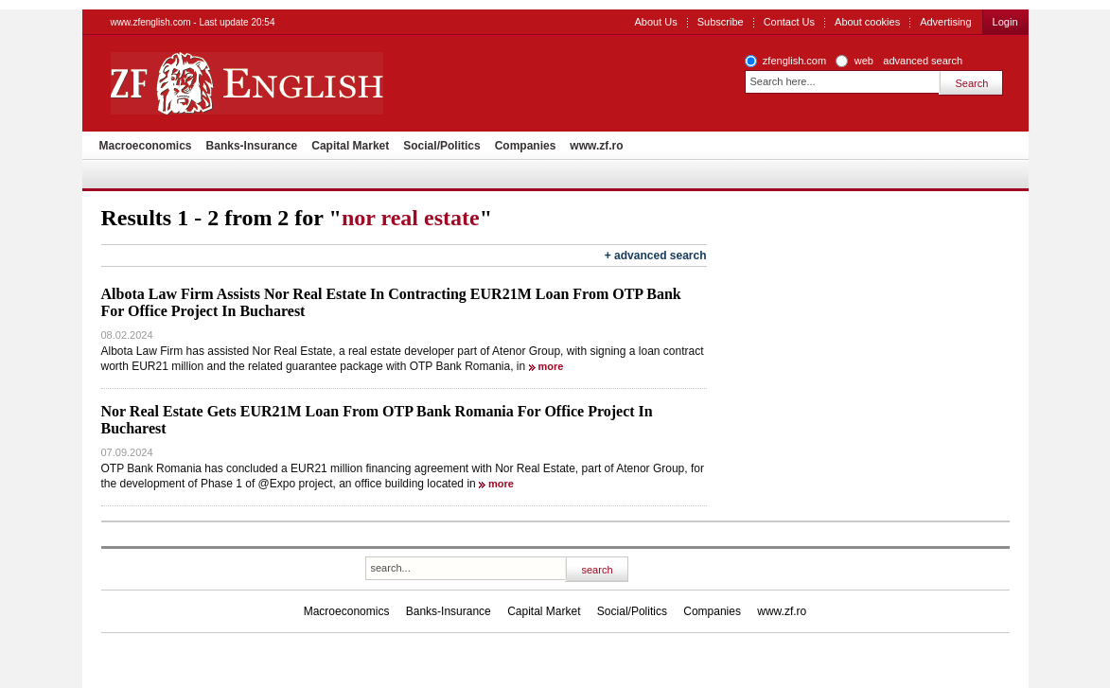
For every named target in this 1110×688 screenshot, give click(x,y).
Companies (525, 145)
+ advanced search (656, 255)
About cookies (867, 21)
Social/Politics (441, 145)
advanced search (922, 60)
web (864, 60)
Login (1005, 21)
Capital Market (350, 145)
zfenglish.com (794, 60)
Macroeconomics (145, 145)
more (551, 366)
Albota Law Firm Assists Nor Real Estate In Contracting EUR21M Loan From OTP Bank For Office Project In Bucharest (391, 302)
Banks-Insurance (252, 145)
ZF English (315, 83)
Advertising (945, 21)
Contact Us (789, 21)
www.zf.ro (596, 145)
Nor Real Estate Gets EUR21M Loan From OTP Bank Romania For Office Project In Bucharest (377, 419)
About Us (655, 21)
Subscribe (720, 21)
